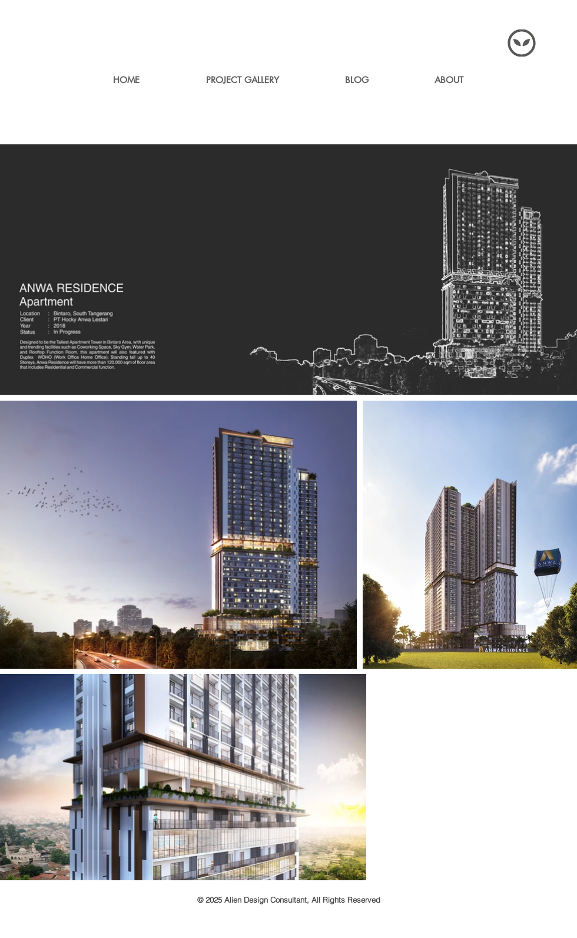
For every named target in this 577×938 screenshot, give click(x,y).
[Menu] (522, 43)
